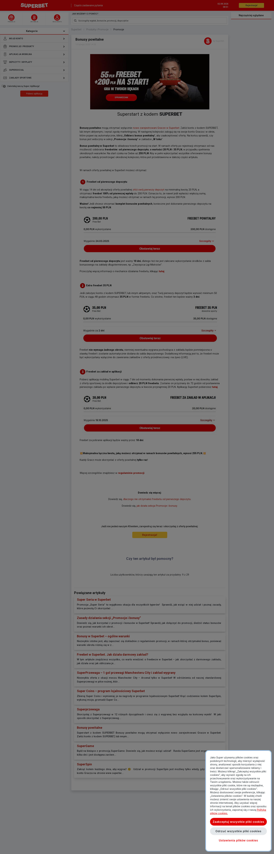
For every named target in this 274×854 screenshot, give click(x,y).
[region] (238, 801)
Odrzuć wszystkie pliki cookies (238, 831)
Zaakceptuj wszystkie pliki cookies (238, 821)
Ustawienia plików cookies (238, 840)
